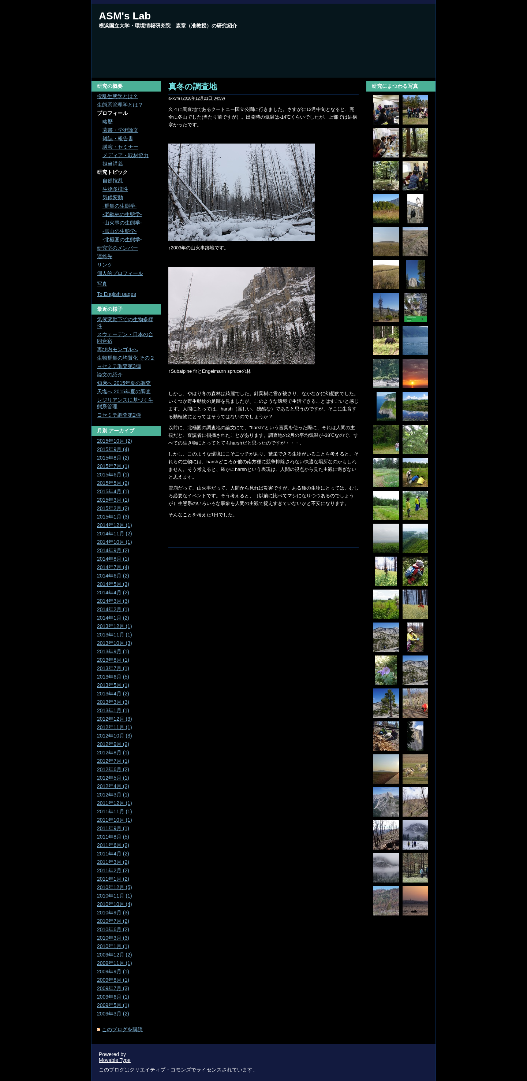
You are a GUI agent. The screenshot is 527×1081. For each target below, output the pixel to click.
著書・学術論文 (120, 130)
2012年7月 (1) (113, 761)
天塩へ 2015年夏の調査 (124, 391)
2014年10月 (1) (114, 542)
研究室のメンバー (117, 248)
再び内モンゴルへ (117, 349)
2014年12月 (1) (114, 525)
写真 (102, 284)
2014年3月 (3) (113, 601)
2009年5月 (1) (113, 1005)
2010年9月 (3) (113, 912)
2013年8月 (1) (113, 660)
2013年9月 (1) (113, 651)
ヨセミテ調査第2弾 (119, 415)
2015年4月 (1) (113, 491)
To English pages (116, 294)
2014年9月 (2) (113, 550)
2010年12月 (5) (114, 887)
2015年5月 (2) (113, 483)
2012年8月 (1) (113, 752)
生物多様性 (115, 189)
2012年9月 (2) (113, 744)
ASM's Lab (125, 16)
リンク (104, 265)
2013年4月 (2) (113, 693)
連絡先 (104, 256)
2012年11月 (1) (114, 727)
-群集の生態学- (119, 206)
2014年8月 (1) (113, 559)
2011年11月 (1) (114, 811)
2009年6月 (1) (113, 997)
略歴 (107, 122)
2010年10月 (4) (114, 904)
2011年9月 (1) (113, 828)
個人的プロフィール (120, 273)
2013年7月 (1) (113, 668)
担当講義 (112, 164)
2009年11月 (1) (114, 963)
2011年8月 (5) (113, 837)
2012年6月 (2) (113, 769)
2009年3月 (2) (113, 1014)
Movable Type (115, 1060)
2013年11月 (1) (114, 635)
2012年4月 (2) (113, 786)
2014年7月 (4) (113, 567)
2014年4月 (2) (113, 592)
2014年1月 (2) (113, 618)
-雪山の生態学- (119, 231)
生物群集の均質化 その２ (126, 358)
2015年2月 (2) (113, 508)
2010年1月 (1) (113, 946)
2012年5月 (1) (113, 778)
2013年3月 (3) (113, 702)
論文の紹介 (110, 375)
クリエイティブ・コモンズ (160, 1070)
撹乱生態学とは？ (117, 96)
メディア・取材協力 (125, 155)
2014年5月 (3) (113, 584)
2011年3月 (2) (113, 862)
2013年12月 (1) (114, 626)
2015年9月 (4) (113, 449)
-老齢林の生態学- (122, 214)
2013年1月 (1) (113, 710)
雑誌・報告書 (117, 138)
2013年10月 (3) (114, 643)
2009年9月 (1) (113, 971)
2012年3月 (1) (113, 795)
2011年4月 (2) (113, 854)
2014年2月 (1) (113, 609)
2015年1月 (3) (113, 517)
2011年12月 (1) (114, 803)
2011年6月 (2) (113, 845)
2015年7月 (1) (113, 466)
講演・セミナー (120, 147)
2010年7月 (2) (113, 921)
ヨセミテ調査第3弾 (119, 366)
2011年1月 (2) (113, 879)
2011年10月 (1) (114, 820)
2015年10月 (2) (114, 441)
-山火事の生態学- (122, 223)
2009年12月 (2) (114, 955)
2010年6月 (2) (113, 929)
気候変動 (112, 197)
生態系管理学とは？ (120, 105)
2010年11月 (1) (114, 896)
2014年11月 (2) (114, 533)
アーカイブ (121, 431)
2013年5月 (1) (113, 685)
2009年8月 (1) (113, 980)
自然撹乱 (112, 180)
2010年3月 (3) (113, 938)
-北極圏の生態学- (122, 239)
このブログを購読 (122, 1029)
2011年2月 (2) (113, 870)
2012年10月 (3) (114, 736)
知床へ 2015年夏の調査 (124, 383)
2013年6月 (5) (113, 677)
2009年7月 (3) (113, 988)
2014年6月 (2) (113, 576)
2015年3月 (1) (113, 500)
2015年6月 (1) (113, 475)
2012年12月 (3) (114, 719)
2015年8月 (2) (113, 458)
